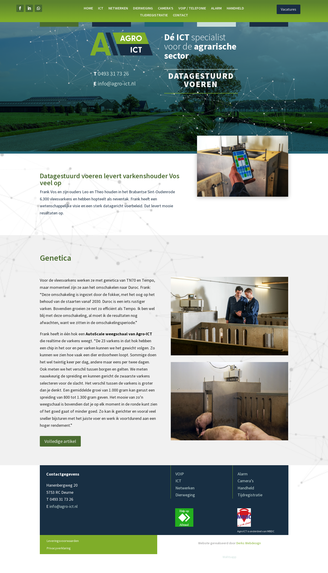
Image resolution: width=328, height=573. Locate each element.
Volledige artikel (60, 441)
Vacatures (298, 9)
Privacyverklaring (59, 548)
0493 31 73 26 (113, 73)
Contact (180, 15)
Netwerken (184, 488)
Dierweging (185, 494)
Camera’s (165, 8)
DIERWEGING (143, 8)
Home (88, 8)
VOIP (179, 474)
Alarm (216, 8)
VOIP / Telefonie (192, 8)
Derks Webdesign (248, 543)
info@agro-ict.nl (117, 83)
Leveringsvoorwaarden (63, 541)
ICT (100, 8)
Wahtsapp (229, 557)
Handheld (235, 8)
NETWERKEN (118, 8)
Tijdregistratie (154, 15)
